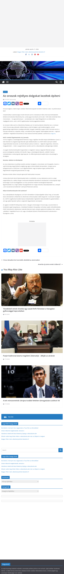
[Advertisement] (32, 12)
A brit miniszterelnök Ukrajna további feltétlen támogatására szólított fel (31, 400)
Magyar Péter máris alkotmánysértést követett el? (31, 52)
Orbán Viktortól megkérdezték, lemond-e (12, 431)
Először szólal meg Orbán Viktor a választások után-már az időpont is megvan (23, 436)
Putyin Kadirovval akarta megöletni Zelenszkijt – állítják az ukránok (29, 356)
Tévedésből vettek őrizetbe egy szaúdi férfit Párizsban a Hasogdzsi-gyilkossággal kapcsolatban (29, 310)
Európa (5, 91)
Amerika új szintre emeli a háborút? (50, 264)
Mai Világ (10, 417)
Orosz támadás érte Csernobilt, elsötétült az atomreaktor (20, 260)
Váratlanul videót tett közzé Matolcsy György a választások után (19, 433)
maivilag (14, 99)
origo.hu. (53, 133)
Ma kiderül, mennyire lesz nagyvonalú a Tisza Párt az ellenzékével (19, 428)
